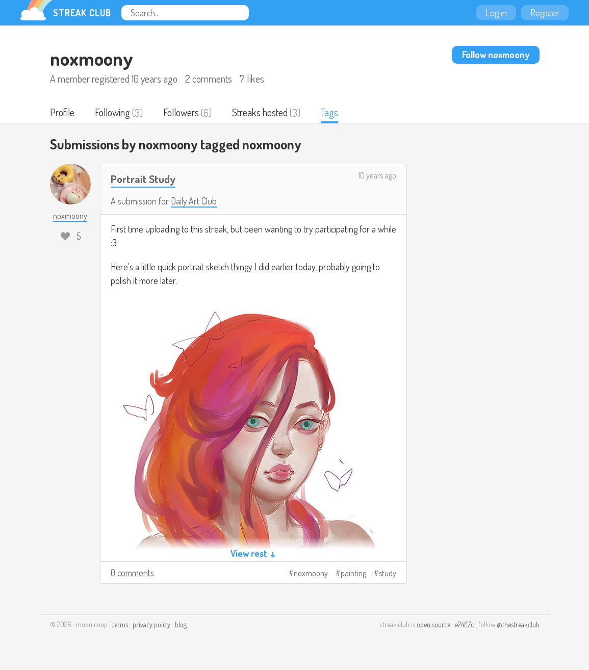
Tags (332, 112)
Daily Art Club (194, 201)
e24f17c (465, 625)
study (387, 574)
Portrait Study (143, 179)
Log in (496, 12)
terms (120, 625)
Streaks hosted (262, 112)
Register (544, 12)
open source (433, 625)
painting (353, 574)
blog (181, 625)
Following (113, 112)
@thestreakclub (518, 625)
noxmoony (311, 574)
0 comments (132, 573)
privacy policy (151, 625)
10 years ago (377, 176)
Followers (183, 112)
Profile (62, 112)
